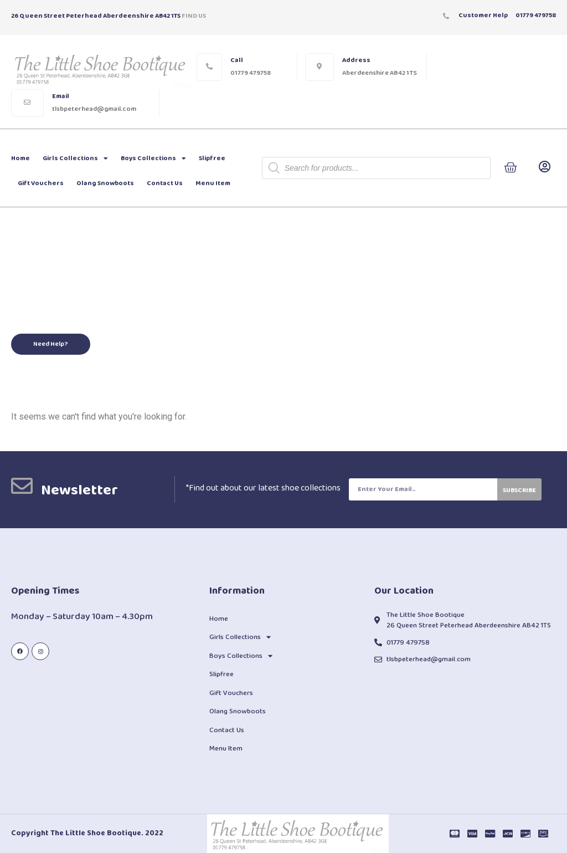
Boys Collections (153, 158)
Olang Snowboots (105, 183)
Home (20, 158)
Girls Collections (75, 158)
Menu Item (212, 183)
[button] (50, 344)
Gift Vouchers (41, 183)
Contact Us (165, 183)
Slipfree (212, 158)
